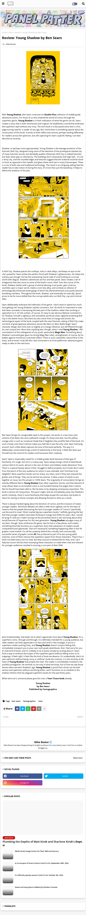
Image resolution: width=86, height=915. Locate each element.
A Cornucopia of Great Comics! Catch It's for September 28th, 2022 (42, 863)
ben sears (16, 701)
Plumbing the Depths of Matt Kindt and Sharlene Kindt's (43, 843)
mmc (11, 32)
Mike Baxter (41, 742)
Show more (77, 758)
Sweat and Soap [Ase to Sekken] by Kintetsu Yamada (36, 887)
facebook (24, 776)
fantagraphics (29, 701)
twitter (65, 776)
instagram (24, 782)
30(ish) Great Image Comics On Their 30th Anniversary (37, 851)
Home (4, 32)
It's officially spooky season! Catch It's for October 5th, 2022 (39, 875)
